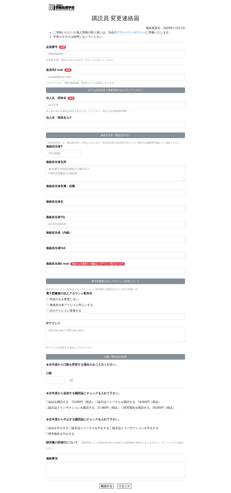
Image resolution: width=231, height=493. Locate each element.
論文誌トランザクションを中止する (134, 428)
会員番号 (58, 47)
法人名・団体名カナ (60, 117)
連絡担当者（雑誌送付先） (115, 135)
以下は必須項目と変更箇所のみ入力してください (115, 90)
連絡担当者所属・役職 (62, 186)
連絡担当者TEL (57, 217)
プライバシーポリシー (131, 32)
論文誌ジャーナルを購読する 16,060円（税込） (128, 402)
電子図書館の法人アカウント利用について (115, 281)
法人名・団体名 (62, 98)
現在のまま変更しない (64, 299)
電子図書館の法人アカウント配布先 (70, 293)
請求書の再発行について (63, 442)
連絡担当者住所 (57, 162)
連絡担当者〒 (56, 146)
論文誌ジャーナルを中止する (89, 428)
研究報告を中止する (60, 433)
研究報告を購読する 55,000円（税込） (148, 407)
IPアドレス (54, 323)
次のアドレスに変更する (65, 310)
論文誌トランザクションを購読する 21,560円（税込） (83, 407)
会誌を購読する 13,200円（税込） (70, 402)
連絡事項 (53, 458)
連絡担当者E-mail (87, 264)
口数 (50, 373)
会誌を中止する (57, 428)
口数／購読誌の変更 (115, 356)
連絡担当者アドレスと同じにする (71, 305)
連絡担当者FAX (57, 248)
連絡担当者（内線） (60, 232)
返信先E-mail (61, 70)
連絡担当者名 (56, 201)
